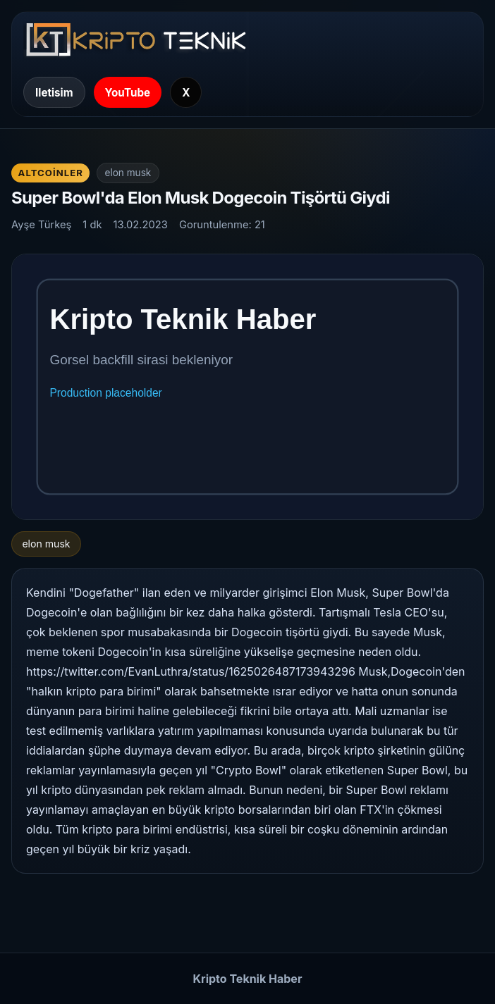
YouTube (128, 92)
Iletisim (54, 92)
